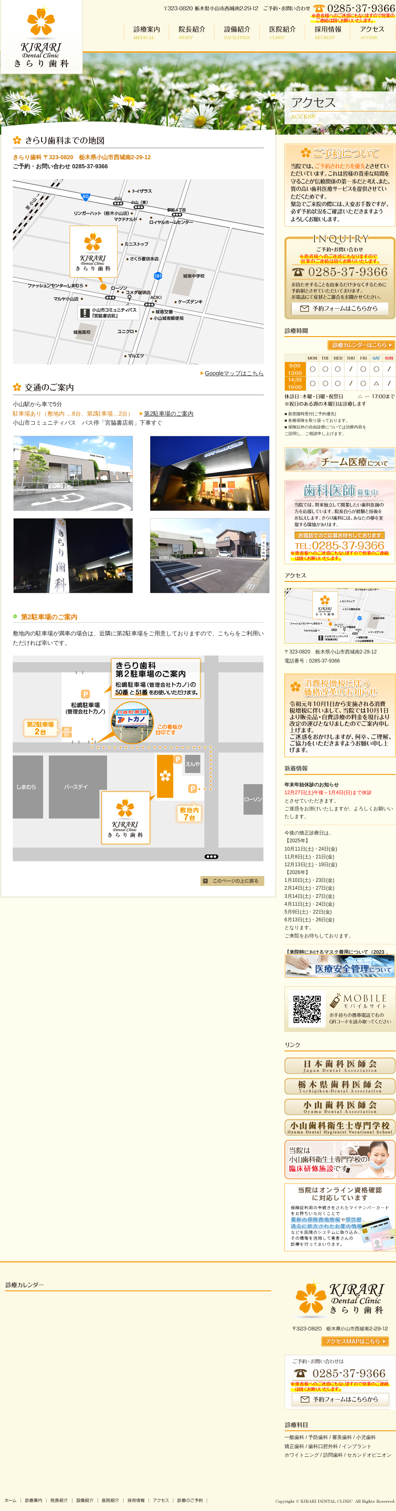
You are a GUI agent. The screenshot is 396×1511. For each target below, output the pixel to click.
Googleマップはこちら (234, 373)
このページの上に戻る (232, 881)
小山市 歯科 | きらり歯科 (41, 37)
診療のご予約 (190, 1500)
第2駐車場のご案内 (168, 413)
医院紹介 (282, 33)
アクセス (373, 33)
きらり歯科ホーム (11, 1500)
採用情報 (327, 33)
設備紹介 (237, 33)
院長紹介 (191, 33)
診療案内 (146, 33)
